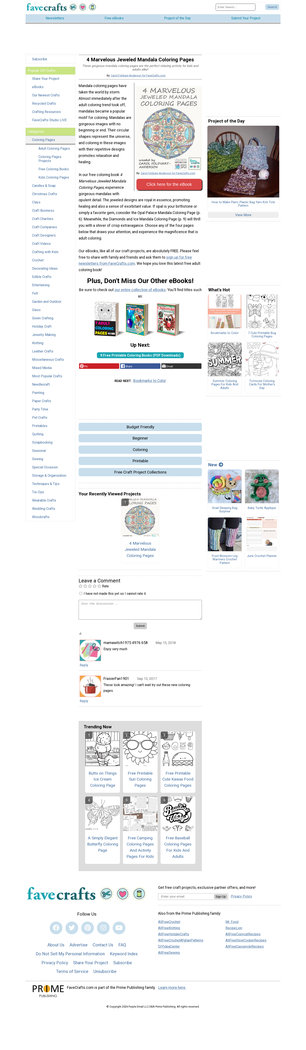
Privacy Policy (54, 966)
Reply (84, 669)
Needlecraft (41, 388)
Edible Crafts (41, 280)
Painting (38, 396)
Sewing (37, 463)
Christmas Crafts (44, 198)
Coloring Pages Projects (49, 162)
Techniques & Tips (46, 487)
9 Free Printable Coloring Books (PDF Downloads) (140, 359)
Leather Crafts (42, 355)
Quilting (37, 438)
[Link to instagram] (103, 931)
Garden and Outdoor (46, 305)
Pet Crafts (39, 421)
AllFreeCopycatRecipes (243, 938)
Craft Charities (42, 222)
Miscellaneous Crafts (48, 363)
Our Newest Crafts (46, 99)
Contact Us (103, 948)
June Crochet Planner (262, 559)
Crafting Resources (46, 115)
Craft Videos (41, 247)
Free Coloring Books (53, 173)
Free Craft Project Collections (140, 475)
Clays (36, 206)
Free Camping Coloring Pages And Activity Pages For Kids (140, 850)
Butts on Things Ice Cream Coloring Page (103, 782)
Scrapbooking (42, 446)
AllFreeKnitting (169, 932)
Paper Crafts (41, 405)
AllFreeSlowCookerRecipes (245, 944)
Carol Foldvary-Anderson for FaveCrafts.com (138, 79)
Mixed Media (42, 371)
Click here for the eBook (169, 188)
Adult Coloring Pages (54, 152)
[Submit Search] (272, 9)
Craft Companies (44, 231)
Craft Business (43, 214)
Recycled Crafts (44, 107)
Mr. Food (231, 925)
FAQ (122, 948)
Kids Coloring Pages (53, 181)
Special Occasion (45, 471)
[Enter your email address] (186, 900)
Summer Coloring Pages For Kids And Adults (224, 388)
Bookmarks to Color (149, 384)
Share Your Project (45, 82)
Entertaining (41, 289)
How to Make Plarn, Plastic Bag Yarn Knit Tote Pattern (243, 207)
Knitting (37, 347)
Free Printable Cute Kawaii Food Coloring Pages (177, 782)
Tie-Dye (38, 496)
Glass (36, 313)
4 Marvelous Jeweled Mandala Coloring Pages (140, 553)
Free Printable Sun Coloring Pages (140, 782)
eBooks (38, 91)
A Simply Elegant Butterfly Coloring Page (102, 847)
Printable (140, 464)
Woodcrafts (41, 521)
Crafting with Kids (45, 256)
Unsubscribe (105, 975)
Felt (35, 297)
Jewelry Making (44, 338)
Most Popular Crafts (47, 380)
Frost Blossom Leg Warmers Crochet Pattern (225, 563)
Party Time (40, 413)
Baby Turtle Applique (262, 511)
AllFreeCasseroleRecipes (244, 950)
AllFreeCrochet (169, 925)
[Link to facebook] (56, 931)
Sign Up (221, 900)
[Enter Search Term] (235, 8)
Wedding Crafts (43, 512)
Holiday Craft (41, 330)
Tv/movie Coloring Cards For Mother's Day (262, 388)
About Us (55, 948)
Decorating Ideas (45, 272)
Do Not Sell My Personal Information (70, 957)
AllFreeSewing (169, 956)
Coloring (140, 453)
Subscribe (39, 63)
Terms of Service (72, 975)
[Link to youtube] (119, 931)
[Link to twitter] (71, 931)
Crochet (38, 264)
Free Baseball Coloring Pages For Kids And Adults (177, 850)
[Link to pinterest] (87, 931)
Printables (39, 429)
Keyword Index (124, 957)
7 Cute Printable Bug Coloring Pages (262, 338)
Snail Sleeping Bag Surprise (224, 513)
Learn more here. (172, 991)
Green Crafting (42, 322)
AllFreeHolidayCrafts (173, 938)
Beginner (140, 441)
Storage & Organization (49, 479)
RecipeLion (233, 932)
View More (243, 218)
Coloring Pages (43, 143)
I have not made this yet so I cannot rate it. (115, 597)
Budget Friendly (140, 430)
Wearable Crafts (44, 504)
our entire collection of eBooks (140, 293)
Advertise (78, 948)
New (215, 468)
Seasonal (39, 454)
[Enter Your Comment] (140, 613)
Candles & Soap (44, 189)
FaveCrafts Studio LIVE (49, 124)
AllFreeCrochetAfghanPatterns (180, 944)
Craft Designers (44, 239)
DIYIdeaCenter (169, 950)
